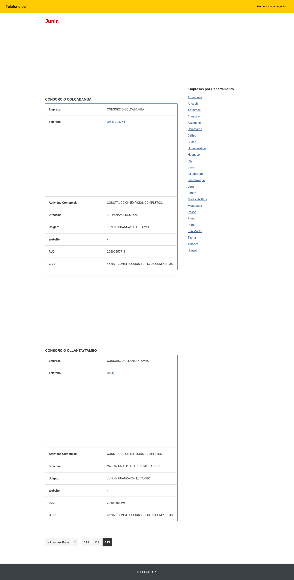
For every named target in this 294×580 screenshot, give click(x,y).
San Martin (195, 231)
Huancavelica (197, 148)
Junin (191, 167)
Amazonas (195, 97)
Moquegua (195, 205)
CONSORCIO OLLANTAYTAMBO (71, 350)
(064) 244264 (116, 122)
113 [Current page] (108, 543)
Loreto (192, 193)
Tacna (192, 237)
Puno (191, 225)
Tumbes (193, 244)
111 (87, 543)
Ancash (193, 103)
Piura (191, 218)
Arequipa (194, 116)
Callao (192, 135)
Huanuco (194, 154)
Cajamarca (195, 129)
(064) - (111, 373)
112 (97, 543)
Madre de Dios (197, 199)
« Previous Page (58, 543)
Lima (191, 186)
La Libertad (195, 174)
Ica (190, 161)
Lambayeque (196, 180)
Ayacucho (194, 123)
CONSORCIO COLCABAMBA (68, 99)
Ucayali (192, 250)
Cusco (192, 142)
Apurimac (194, 110)
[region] (111, 66)
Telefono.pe (16, 6)
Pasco (192, 212)
